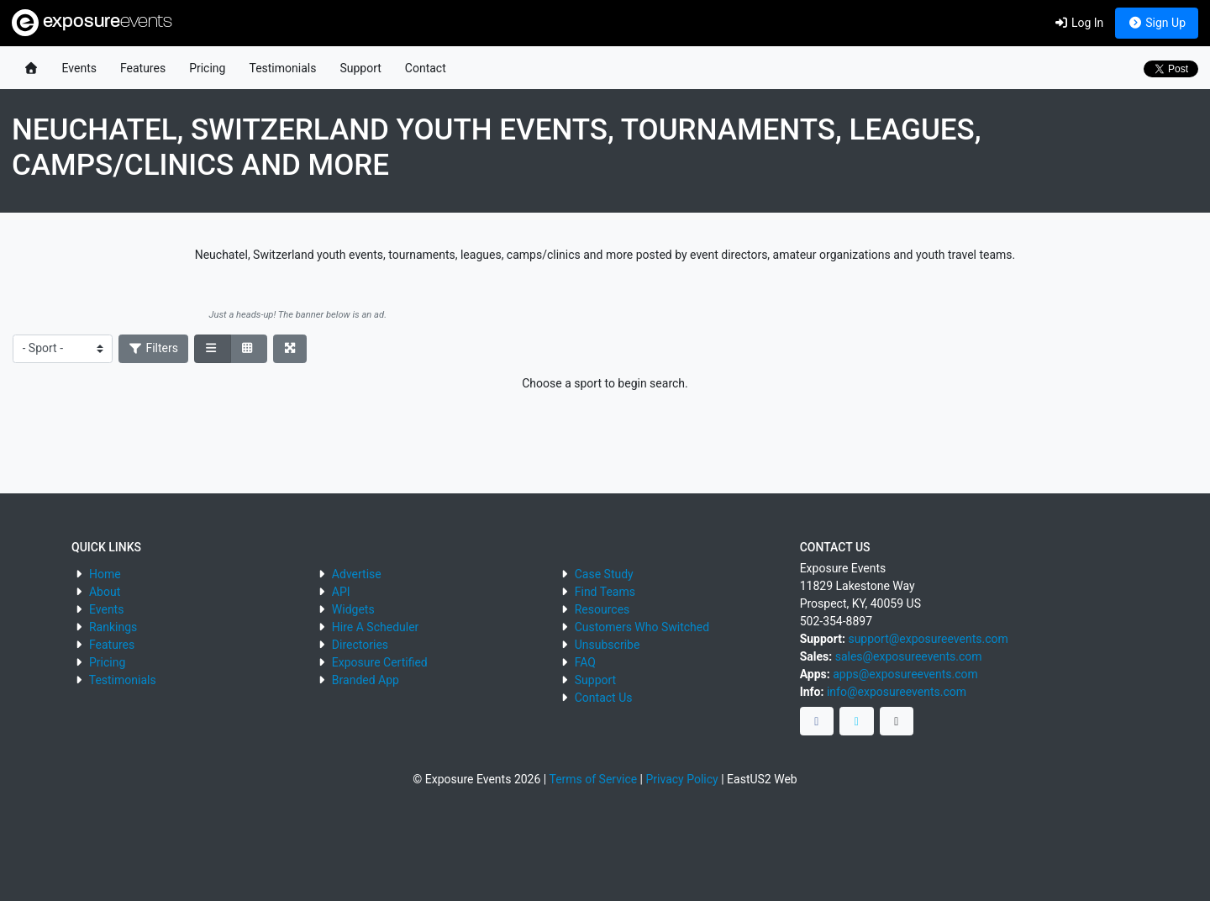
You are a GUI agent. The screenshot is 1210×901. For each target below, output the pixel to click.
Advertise (356, 574)
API (341, 591)
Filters (154, 348)
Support (360, 68)
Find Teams (605, 591)
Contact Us (604, 697)
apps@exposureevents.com (905, 674)
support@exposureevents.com (927, 638)
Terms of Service (593, 779)
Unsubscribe (607, 644)
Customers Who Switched (642, 627)
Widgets (353, 609)
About (104, 591)
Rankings (113, 627)
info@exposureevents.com (896, 691)
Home (105, 574)
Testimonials (282, 68)
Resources (602, 609)
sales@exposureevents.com (908, 656)
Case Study (604, 574)
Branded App (365, 680)
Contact (425, 68)
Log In (1078, 22)
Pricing (207, 68)
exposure (92, 22)
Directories (360, 644)
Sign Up (1157, 22)
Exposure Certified (380, 662)
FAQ (585, 662)
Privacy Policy (682, 779)
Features (143, 68)
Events (79, 68)
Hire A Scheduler (375, 627)
